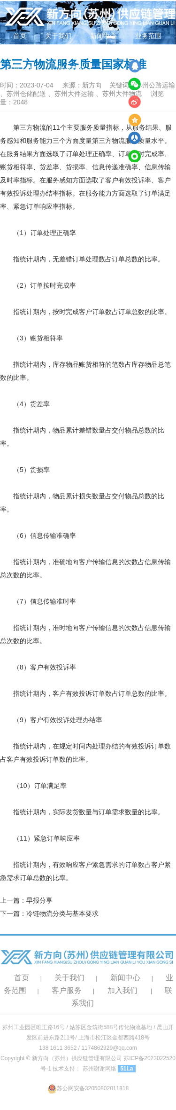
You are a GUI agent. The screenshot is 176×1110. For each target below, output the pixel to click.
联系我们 (71, 68)
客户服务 (67, 990)
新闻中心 (103, 35)
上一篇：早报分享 (26, 900)
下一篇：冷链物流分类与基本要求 (49, 913)
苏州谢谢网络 (99, 1068)
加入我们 (26, 68)
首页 (19, 35)
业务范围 (148, 35)
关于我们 (58, 35)
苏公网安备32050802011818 (88, 1088)
